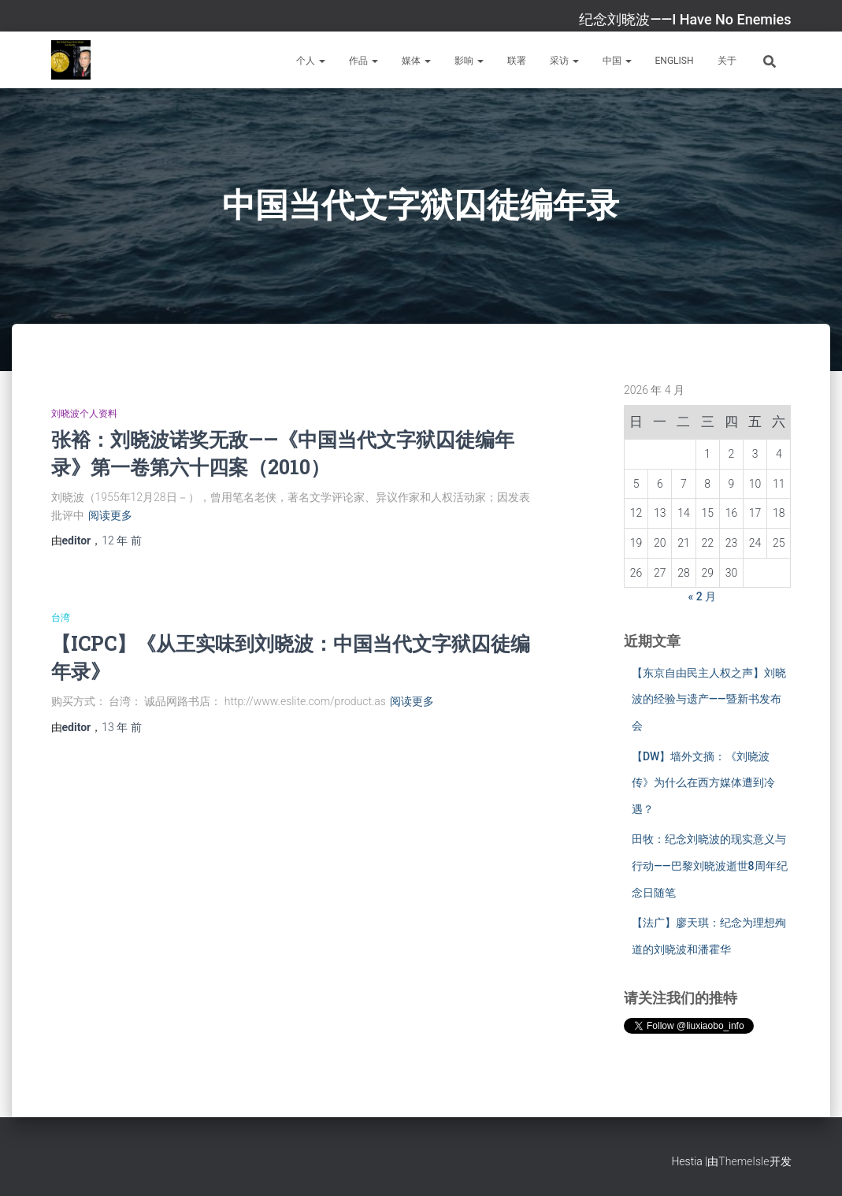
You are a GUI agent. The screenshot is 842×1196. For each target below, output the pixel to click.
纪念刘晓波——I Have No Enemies (685, 19)
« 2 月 (702, 596)
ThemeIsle (743, 1161)
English (674, 60)
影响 (469, 60)
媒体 (416, 60)
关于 (727, 60)
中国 (617, 60)
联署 (516, 60)
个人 (310, 60)
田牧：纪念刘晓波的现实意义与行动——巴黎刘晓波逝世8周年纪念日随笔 (710, 865)
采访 (564, 60)
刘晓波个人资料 (84, 413)
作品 (363, 60)
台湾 (60, 617)
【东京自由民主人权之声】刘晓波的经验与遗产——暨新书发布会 (709, 699)
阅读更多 (110, 515)
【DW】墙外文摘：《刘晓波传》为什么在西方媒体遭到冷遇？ (703, 782)
